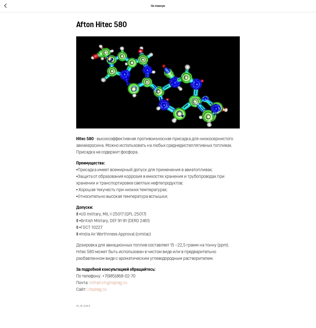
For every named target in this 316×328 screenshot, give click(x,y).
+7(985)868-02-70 (118, 276)
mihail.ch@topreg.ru (108, 283)
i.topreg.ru (97, 290)
